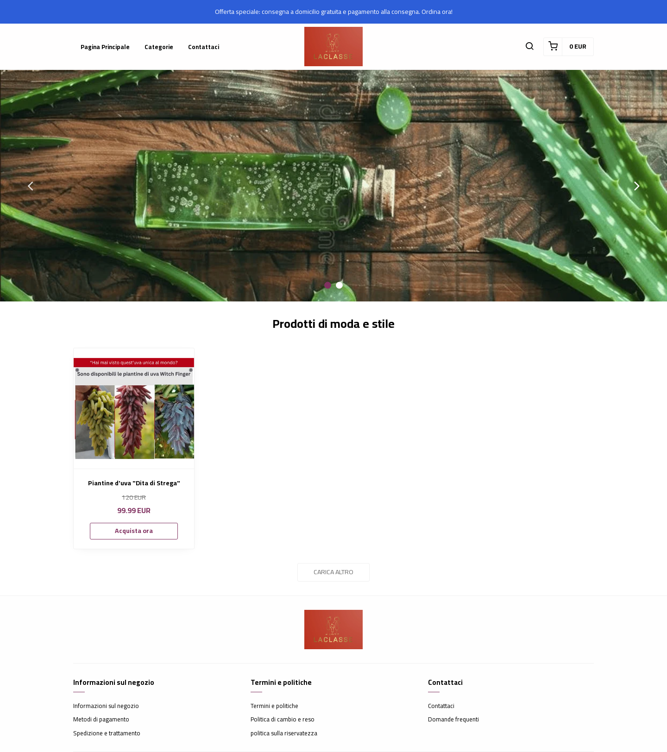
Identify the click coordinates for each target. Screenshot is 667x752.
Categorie (159, 46)
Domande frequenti (453, 719)
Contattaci (203, 46)
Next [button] (636, 185)
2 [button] (339, 285)
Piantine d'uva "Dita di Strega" (134, 483)
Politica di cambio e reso (283, 719)
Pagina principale (105, 46)
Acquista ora (134, 531)
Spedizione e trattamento (106, 733)
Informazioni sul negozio (106, 706)
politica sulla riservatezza (284, 733)
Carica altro (333, 572)
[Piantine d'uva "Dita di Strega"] (134, 408)
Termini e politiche (274, 706)
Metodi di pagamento (101, 719)
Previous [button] (30, 185)
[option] (333, 185)
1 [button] (327, 285)
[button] (529, 47)
